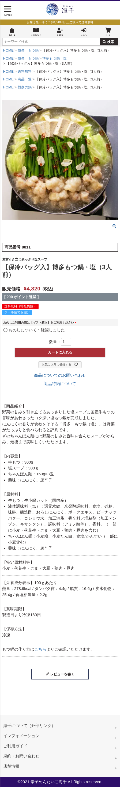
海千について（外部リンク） (29, 727)
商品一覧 (12, 32)
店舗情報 (11, 768)
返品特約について (60, 385)
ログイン (84, 32)
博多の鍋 (25, 89)
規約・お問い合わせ (21, 758)
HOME (8, 52)
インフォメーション (21, 738)
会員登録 (60, 32)
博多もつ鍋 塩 (54, 61)
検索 (110, 44)
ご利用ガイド (36, 32)
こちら (40, 651)
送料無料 (25, 74)
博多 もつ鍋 (28, 52)
